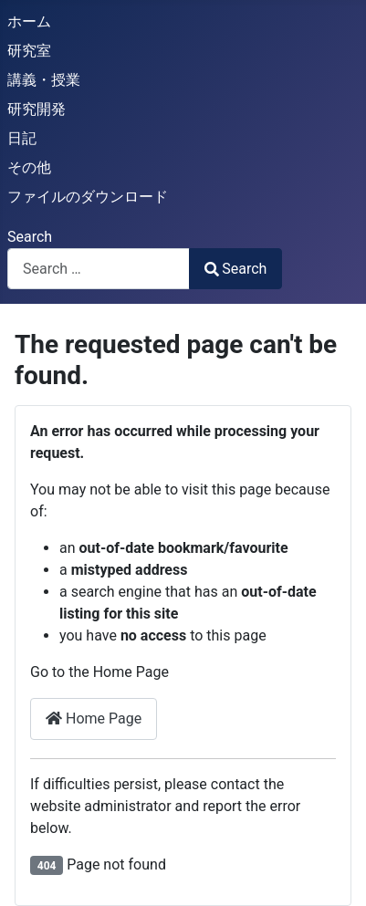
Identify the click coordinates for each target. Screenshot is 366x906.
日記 (22, 138)
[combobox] (98, 268)
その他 (29, 167)
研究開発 (36, 109)
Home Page (93, 718)
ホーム (29, 21)
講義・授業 (43, 80)
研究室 (29, 50)
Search (29, 236)
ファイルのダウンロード (87, 196)
